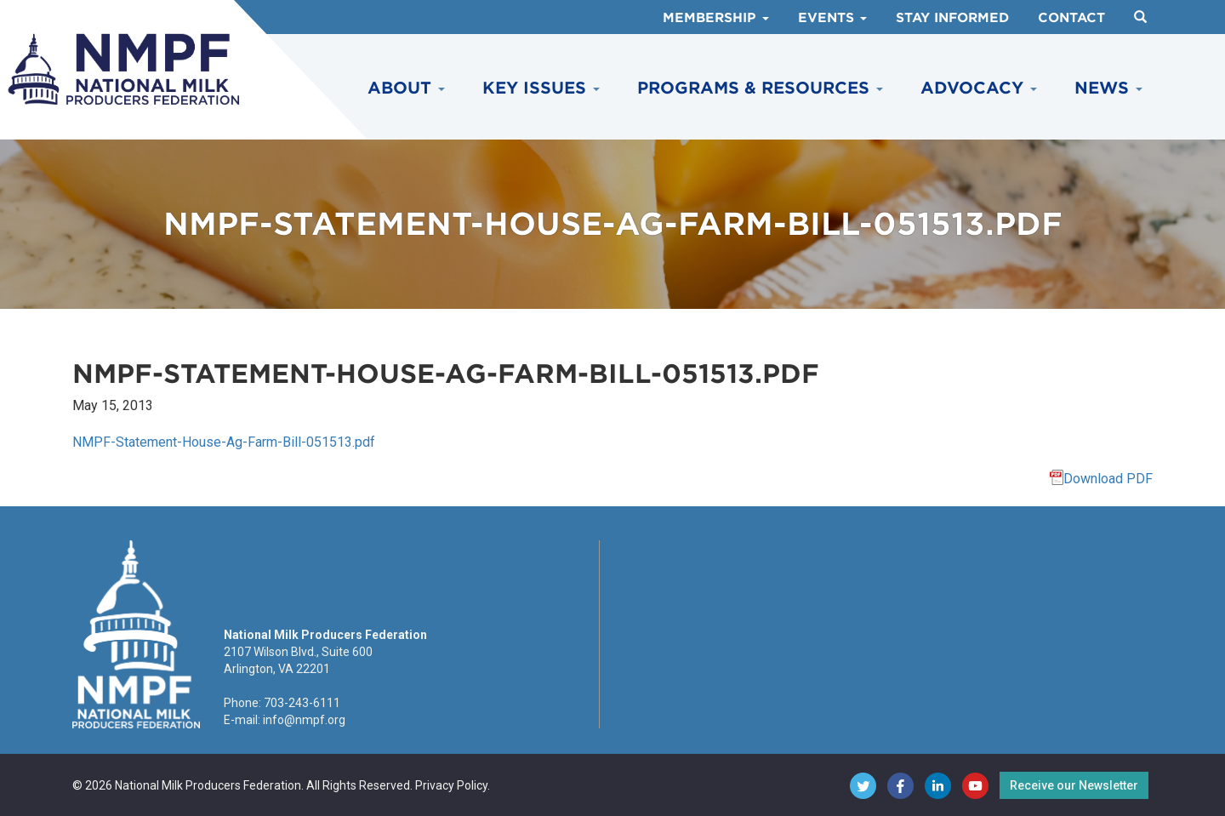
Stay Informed (952, 18)
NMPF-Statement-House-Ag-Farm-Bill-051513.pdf (223, 442)
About (406, 88)
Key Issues (541, 88)
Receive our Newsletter (1074, 785)
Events (832, 18)
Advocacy (978, 88)
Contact (1071, 18)
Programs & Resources (760, 88)
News (1108, 88)
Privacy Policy (451, 785)
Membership (716, 18)
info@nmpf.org (304, 720)
